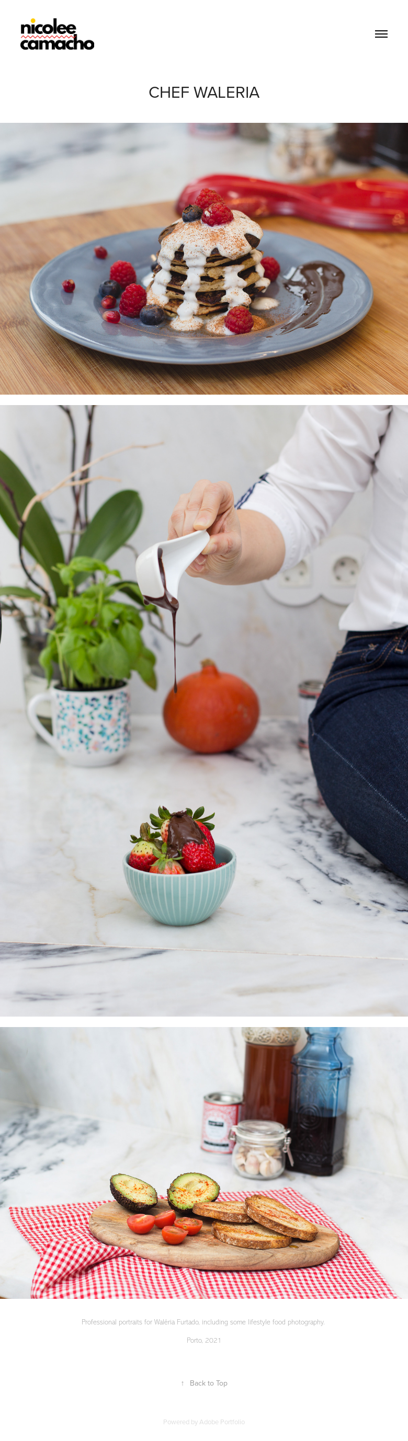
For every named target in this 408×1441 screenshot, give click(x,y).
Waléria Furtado (176, 1322)
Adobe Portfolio (222, 1421)
